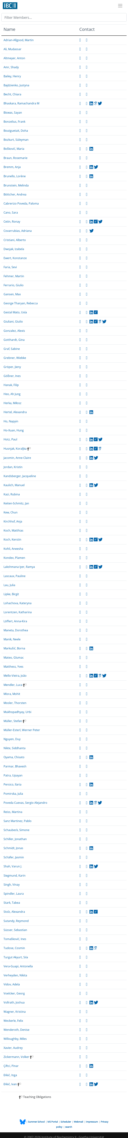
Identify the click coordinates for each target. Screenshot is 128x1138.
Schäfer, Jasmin (14, 857)
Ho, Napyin (11, 421)
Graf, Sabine (12, 349)
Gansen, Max (12, 294)
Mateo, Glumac (14, 657)
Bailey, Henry (12, 76)
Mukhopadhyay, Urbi (17, 712)
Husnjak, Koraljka (15, 449)
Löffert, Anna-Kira (15, 621)
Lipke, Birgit (11, 594)
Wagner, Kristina (15, 1012)
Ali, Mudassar (12, 49)
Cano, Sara (11, 212)
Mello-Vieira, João (15, 676)
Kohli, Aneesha (13, 549)
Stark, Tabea (12, 903)
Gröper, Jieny (12, 367)
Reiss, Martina (13, 812)
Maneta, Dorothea (16, 630)
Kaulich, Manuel (14, 485)
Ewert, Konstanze (15, 258)
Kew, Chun (11, 512)
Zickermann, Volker (16, 1057)
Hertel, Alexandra (15, 412)
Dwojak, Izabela (14, 249)
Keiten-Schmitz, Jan (16, 503)
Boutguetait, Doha (16, 131)
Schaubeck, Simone (16, 830)
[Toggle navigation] (120, 5)
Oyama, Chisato (14, 757)
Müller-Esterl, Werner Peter (22, 730)
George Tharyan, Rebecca (21, 303)
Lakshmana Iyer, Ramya (19, 567)
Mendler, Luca (13, 685)
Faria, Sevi (10, 267)
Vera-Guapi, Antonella (18, 966)
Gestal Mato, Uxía (15, 312)
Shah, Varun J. (13, 866)
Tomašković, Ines (15, 939)
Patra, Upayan (13, 775)
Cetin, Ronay (12, 221)
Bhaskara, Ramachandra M (21, 103)
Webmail (79, 1121)
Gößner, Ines (12, 376)
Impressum (92, 1121)
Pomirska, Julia (13, 794)
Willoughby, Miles (15, 1039)
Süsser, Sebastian (15, 930)
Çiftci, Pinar (11, 1066)
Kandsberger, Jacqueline (20, 476)
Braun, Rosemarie (15, 158)
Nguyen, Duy (12, 739)
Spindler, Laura (14, 894)
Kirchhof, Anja (13, 521)
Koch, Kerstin (12, 539)
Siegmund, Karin (14, 875)
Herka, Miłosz (12, 403)
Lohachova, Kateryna (18, 603)
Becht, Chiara (12, 94)
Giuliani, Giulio (13, 321)
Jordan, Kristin (13, 467)
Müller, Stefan (13, 721)
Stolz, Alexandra (14, 912)
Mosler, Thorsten (15, 703)
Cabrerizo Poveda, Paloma (21, 203)
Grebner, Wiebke (15, 358)
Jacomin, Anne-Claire (17, 458)
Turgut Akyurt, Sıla (16, 957)
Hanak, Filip (11, 385)
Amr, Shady (11, 67)
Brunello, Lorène (15, 176)
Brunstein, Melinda (16, 185)
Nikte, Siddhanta (14, 748)
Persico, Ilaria (12, 784)
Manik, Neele (12, 639)
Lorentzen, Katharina (18, 612)
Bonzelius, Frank (14, 122)
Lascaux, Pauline (14, 576)
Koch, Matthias (13, 530)
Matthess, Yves (13, 667)
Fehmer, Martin (14, 276)
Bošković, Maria (14, 149)
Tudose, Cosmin (14, 948)
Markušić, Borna (14, 648)
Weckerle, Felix (13, 1021)
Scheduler (66, 1121)
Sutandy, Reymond (16, 921)
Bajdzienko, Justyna (16, 85)
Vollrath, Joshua (14, 1002)
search (68, 1126)
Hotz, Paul (10, 439)
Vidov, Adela (12, 984)
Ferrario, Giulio (14, 285)
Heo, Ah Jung (12, 394)
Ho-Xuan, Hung (14, 430)
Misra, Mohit (12, 694)
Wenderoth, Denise (16, 1030)
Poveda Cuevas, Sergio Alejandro (25, 803)
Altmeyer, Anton (14, 58)
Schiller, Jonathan (15, 839)
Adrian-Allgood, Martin (19, 40)
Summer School (36, 1121)
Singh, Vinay (12, 885)
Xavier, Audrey (13, 1048)
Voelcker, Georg (14, 993)
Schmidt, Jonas (13, 848)
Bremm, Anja (12, 167)
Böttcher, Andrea (15, 194)
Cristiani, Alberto (15, 240)
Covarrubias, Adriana (18, 231)
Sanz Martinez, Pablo (18, 821)
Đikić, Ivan (10, 1084)
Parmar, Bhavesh (15, 766)
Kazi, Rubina (12, 494)
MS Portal (52, 1121)
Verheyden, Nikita (15, 975)
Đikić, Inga (10, 1075)
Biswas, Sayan (13, 112)
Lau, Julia (9, 585)
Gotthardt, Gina (14, 340)
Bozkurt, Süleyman (16, 140)
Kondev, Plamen (14, 558)
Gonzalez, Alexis (14, 331)
